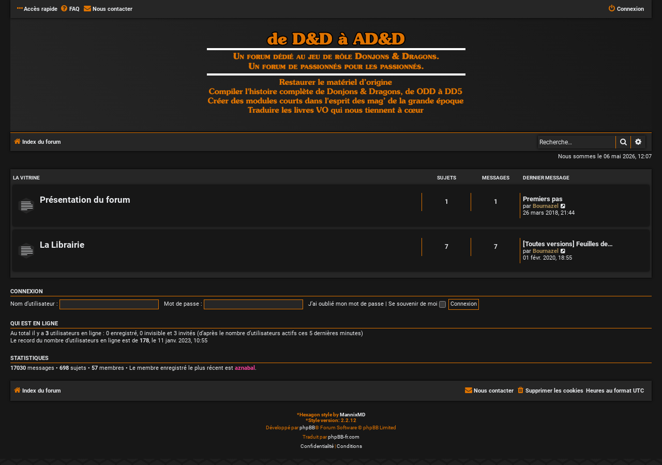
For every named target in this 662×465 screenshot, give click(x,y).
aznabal (245, 368)
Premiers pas (543, 199)
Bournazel (546, 206)
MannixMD (353, 414)
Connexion (26, 291)
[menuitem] (70, 9)
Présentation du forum (85, 200)
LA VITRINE (26, 178)
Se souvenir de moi (417, 304)
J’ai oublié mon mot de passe (346, 304)
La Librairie (62, 245)
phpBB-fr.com (343, 437)
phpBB (307, 427)
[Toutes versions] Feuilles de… (568, 244)
